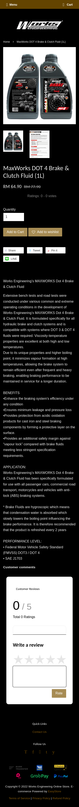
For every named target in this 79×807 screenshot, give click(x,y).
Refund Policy (61, 798)
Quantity (9, 209)
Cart (68, 4)
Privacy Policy (41, 798)
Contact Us (39, 731)
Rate (59, 693)
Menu (11, 4)
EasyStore (54, 791)
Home (6, 41)
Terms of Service (19, 798)
